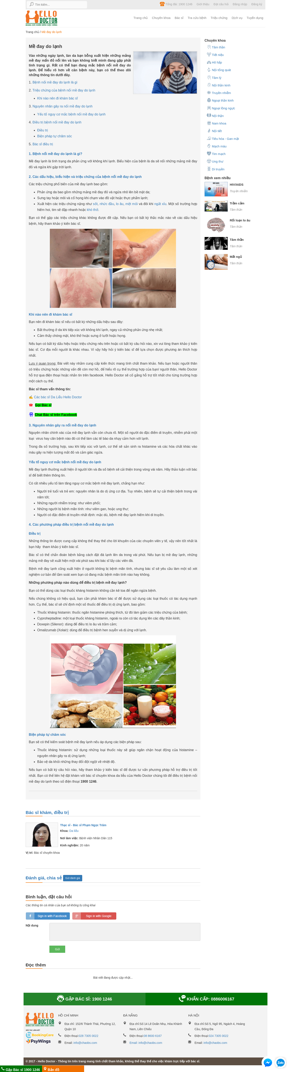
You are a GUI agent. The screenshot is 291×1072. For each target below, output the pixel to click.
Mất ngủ (236, 256)
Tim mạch (216, 153)
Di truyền (216, 169)
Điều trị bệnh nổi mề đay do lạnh (57, 122)
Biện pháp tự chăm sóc (54, 136)
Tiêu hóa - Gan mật (223, 138)
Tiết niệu (215, 54)
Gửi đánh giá (72, 878)
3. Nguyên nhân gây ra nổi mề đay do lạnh (62, 425)
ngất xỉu (160, 204)
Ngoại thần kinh (220, 100)
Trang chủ (141, 18)
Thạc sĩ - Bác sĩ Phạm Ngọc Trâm (83, 825)
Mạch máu (217, 146)
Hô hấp (214, 62)
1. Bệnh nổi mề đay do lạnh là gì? (55, 154)
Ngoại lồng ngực (221, 108)
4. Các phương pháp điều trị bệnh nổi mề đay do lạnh (71, 524)
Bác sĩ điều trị (43, 144)
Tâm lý (214, 77)
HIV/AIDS (236, 184)
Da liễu (74, 830)
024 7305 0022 (218, 1036)
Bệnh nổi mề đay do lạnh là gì (55, 82)
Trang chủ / (33, 32)
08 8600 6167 (153, 1036)
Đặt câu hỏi (221, 4)
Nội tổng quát (219, 69)
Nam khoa (216, 123)
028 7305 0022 (88, 1036)
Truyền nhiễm (219, 92)
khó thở (92, 210)
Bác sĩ (179, 18)
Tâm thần (216, 47)
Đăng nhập (240, 4)
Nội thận (215, 115)
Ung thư (215, 161)
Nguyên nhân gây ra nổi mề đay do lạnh (63, 106)
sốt (95, 204)
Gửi (57, 949)
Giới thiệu (203, 4)
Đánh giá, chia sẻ (44, 877)
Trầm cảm (237, 203)
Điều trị (42, 130)
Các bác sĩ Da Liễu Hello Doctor (58, 397)
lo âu (119, 204)
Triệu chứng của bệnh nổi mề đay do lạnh (64, 90)
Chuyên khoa (161, 18)
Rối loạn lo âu (240, 220)
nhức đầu (107, 204)
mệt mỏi (131, 204)
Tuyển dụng (255, 18)
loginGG (94, 916)
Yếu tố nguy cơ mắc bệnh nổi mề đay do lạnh (71, 114)
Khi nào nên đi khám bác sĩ (57, 98)
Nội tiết (214, 130)
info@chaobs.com (85, 1042)
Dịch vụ (237, 18)
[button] (268, 1063)
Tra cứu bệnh (197, 18)
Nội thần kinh (218, 85)
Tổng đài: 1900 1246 (176, 4)
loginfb (48, 916)
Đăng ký (256, 4)
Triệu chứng (219, 18)
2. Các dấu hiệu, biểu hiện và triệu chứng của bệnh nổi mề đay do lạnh (85, 177)
